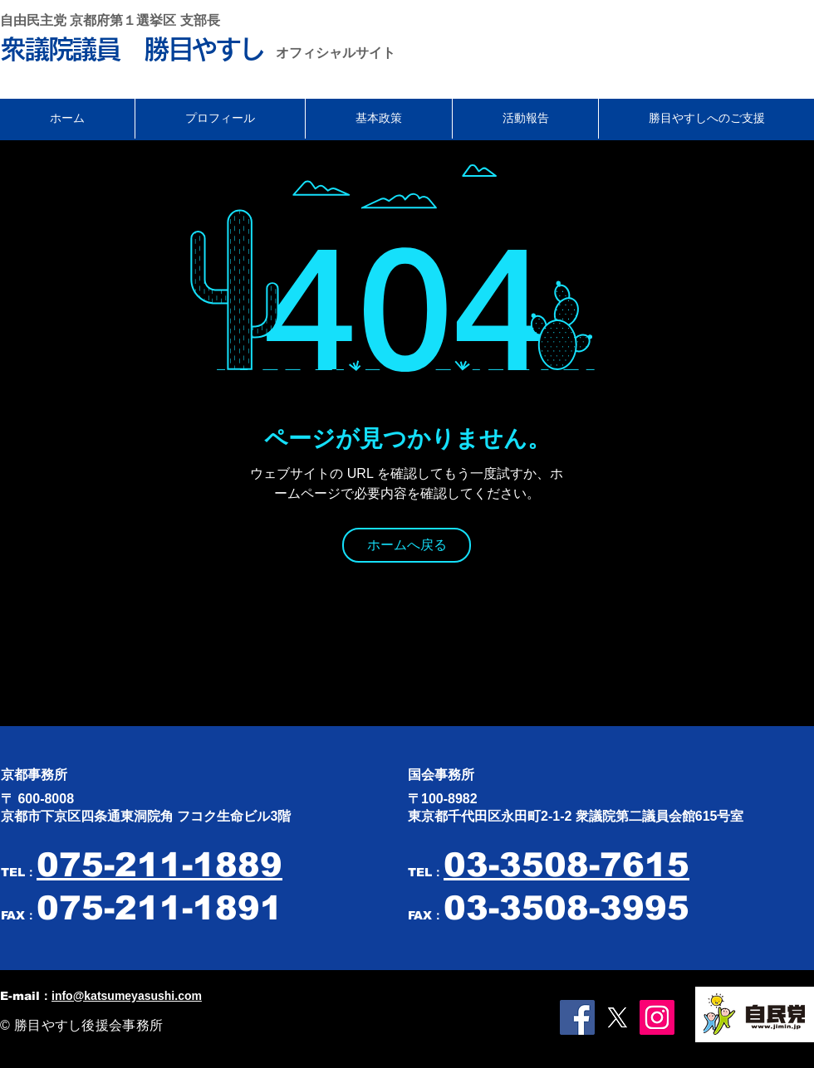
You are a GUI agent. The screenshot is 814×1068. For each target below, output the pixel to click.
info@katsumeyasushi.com (126, 995)
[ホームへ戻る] (406, 545)
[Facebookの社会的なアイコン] (577, 1017)
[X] (617, 1017)
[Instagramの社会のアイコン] (657, 1017)
